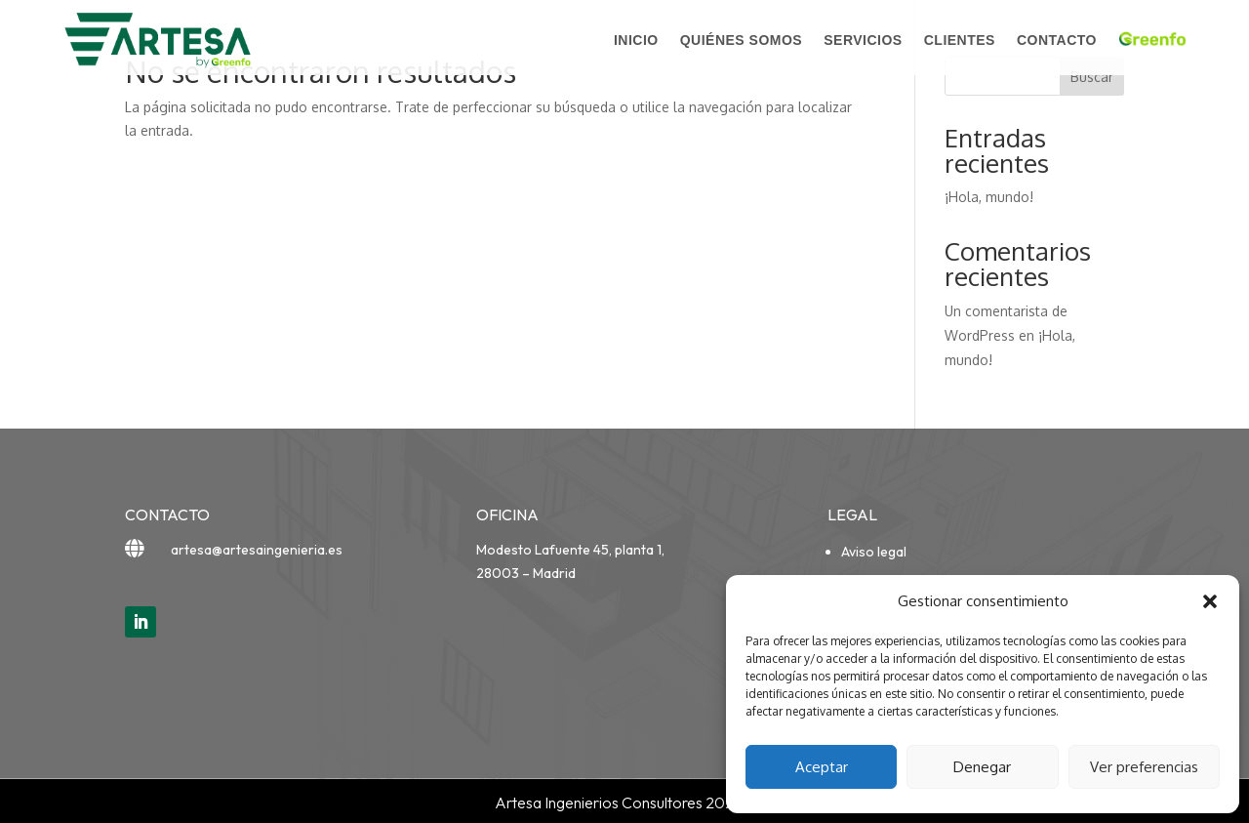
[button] (1210, 601)
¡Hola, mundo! (989, 196)
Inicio (636, 40)
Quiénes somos (741, 40)
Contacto (1057, 40)
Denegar (982, 767)
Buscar (1091, 76)
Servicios (863, 40)
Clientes (959, 40)
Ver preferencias (1144, 767)
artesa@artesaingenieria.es (256, 549)
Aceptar (821, 767)
